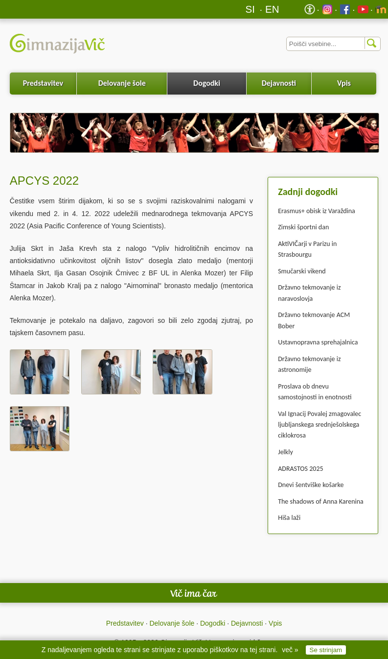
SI (250, 9)
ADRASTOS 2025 (300, 468)
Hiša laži (289, 517)
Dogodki (206, 83)
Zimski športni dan (303, 227)
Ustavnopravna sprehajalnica (318, 342)
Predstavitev (43, 83)
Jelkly (285, 452)
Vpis (344, 83)
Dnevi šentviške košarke (310, 485)
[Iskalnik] (333, 44)
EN (272, 9)
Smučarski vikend (301, 271)
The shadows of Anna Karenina (321, 501)
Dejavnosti (279, 83)
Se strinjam (326, 650)
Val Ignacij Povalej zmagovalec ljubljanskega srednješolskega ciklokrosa (319, 425)
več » (290, 650)
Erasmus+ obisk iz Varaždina (316, 211)
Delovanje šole (122, 83)
